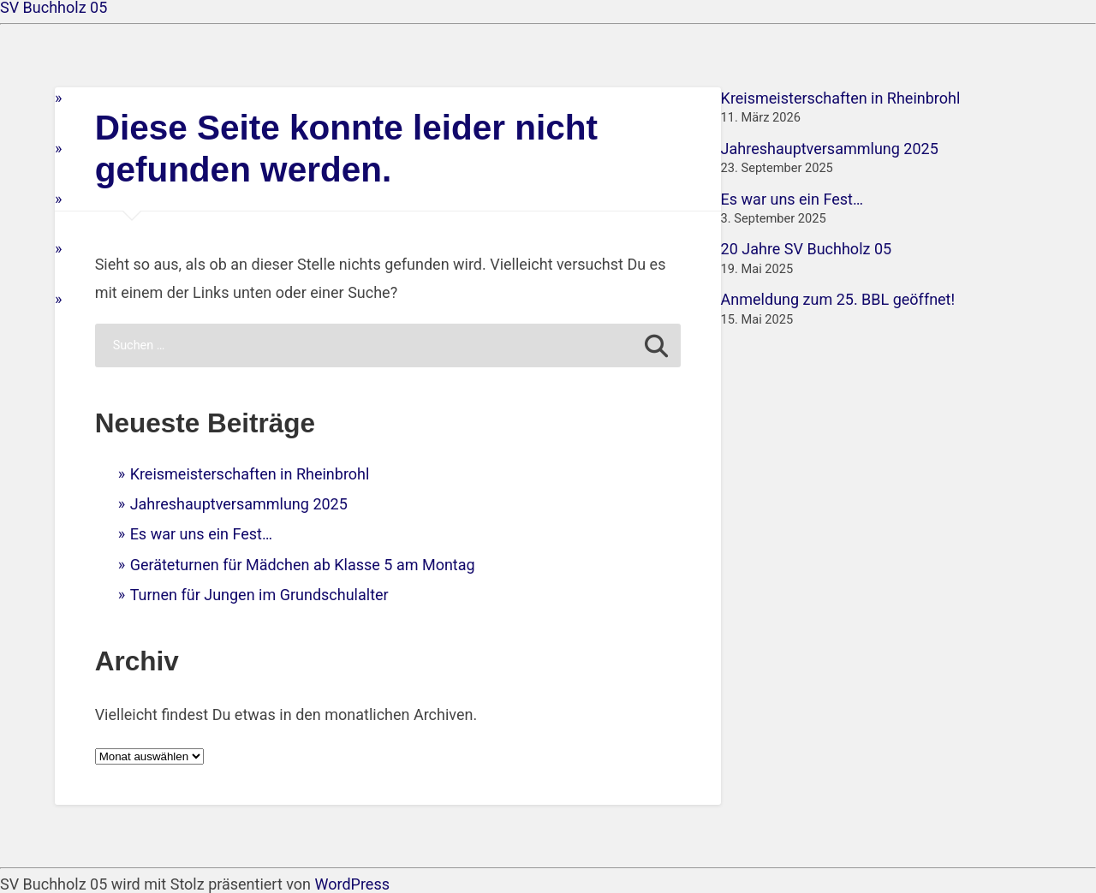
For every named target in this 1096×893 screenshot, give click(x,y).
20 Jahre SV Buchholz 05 (806, 249)
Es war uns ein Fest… (201, 534)
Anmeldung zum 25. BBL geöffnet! (838, 299)
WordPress (352, 884)
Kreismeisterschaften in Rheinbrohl (250, 474)
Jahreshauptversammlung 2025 (239, 504)
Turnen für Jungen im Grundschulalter (259, 595)
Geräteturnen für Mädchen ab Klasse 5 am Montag (302, 565)
